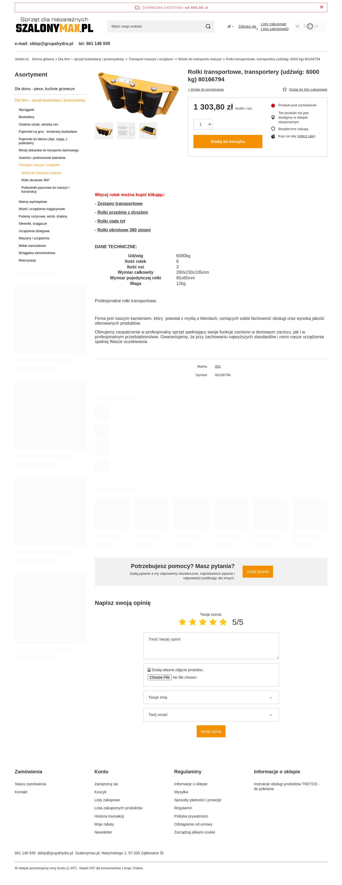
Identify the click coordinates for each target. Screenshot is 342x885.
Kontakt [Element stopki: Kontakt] (21, 792)
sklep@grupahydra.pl (55, 853)
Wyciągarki (26, 110)
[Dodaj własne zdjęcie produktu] (182, 677)
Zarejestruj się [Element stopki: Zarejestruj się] (106, 784)
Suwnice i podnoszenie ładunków (42, 158)
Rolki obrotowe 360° (35, 180)
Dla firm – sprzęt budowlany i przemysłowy (91, 59)
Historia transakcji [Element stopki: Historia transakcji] (109, 816)
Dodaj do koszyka (228, 141)
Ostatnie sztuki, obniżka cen (38, 124)
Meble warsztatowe (32, 246)
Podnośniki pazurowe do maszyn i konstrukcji (45, 190)
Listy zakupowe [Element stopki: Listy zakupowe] (107, 800)
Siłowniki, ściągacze (33, 224)
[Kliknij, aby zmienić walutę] (231, 26)
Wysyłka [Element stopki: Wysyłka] (181, 792)
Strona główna (43, 59)
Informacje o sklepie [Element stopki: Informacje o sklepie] (191, 784)
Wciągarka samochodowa (37, 253)
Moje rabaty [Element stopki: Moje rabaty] (104, 824)
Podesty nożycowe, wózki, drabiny (43, 216)
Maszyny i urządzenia (34, 238)
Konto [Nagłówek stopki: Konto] (101, 771)
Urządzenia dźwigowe (34, 231)
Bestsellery (26, 117)
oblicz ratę (306, 136)
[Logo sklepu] (54, 26)
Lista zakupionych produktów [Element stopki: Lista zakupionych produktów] (119, 808)
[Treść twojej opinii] (211, 646)
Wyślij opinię (211, 731)
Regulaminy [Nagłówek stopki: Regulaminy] (187, 771)
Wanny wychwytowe (33, 202)
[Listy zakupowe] (273, 24)
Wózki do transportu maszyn (200, 59)
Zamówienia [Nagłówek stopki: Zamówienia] (28, 771)
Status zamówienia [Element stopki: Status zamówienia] (30, 784)
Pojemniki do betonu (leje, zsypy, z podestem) (43, 141)
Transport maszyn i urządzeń (151, 59)
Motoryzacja (27, 260)
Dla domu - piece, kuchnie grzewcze (45, 89)
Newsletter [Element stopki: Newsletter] (103, 832)
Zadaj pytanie (258, 571)
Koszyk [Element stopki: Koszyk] (101, 792)
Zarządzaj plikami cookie (194, 832)
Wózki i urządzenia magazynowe (42, 209)
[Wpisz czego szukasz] (160, 27)
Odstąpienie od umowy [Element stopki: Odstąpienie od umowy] (193, 824)
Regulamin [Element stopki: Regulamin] (183, 808)
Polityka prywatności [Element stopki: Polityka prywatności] (191, 816)
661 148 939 (25, 853)
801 (218, 366)
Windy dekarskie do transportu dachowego (49, 150)
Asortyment (31, 74)
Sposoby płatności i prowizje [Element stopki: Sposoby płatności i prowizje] (197, 800)
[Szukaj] (208, 27)
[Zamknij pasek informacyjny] (321, 7)
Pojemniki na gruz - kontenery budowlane (48, 132)
